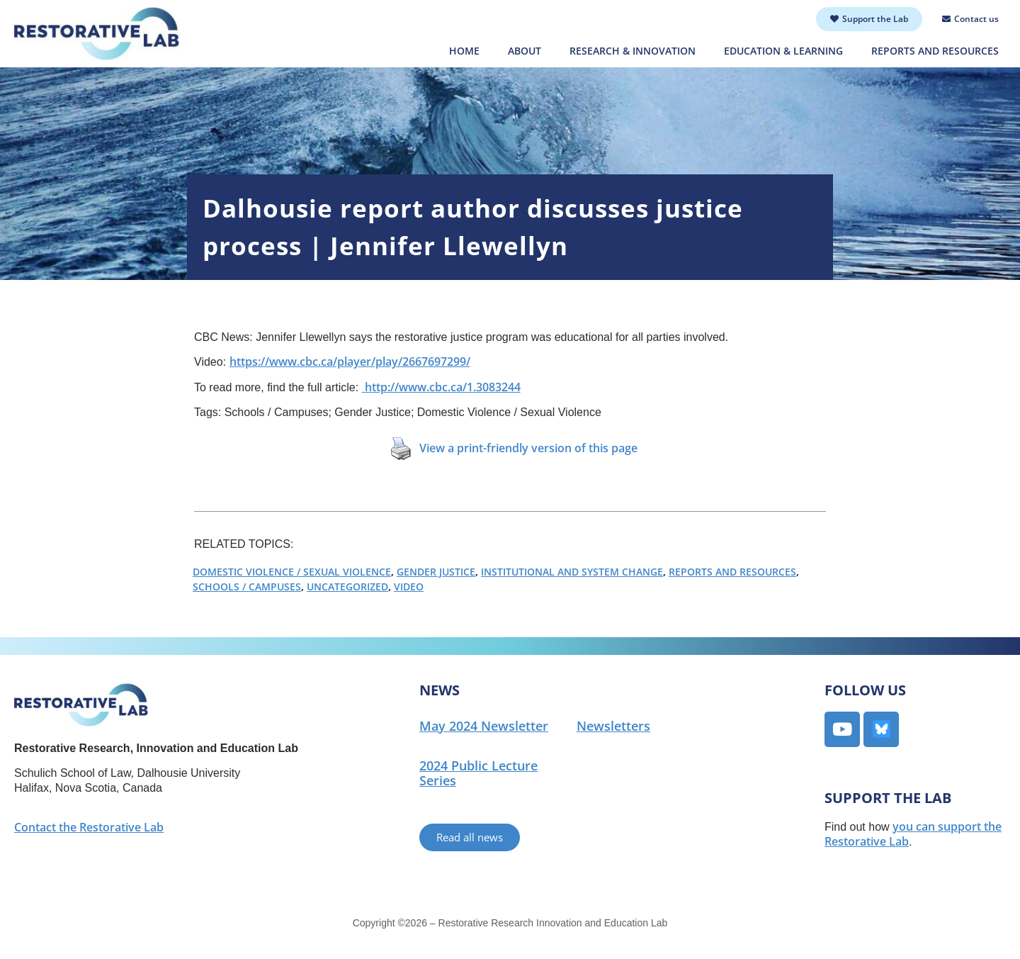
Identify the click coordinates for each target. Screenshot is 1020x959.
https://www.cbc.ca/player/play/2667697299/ (350, 361)
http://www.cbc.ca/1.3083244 (441, 387)
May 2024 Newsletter (483, 725)
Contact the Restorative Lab (89, 827)
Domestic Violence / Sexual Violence (292, 571)
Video (409, 586)
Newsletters (613, 725)
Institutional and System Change (572, 571)
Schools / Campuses (247, 586)
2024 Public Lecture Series (478, 773)
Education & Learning (783, 50)
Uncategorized (347, 586)
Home (464, 50)
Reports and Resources (935, 50)
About (524, 50)
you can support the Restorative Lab (913, 834)
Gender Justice (436, 571)
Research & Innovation (633, 50)
